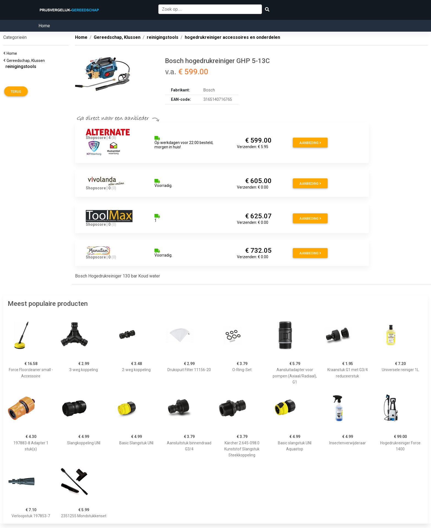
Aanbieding (310, 143)
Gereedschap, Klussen (26, 60)
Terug (16, 92)
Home (44, 25)
